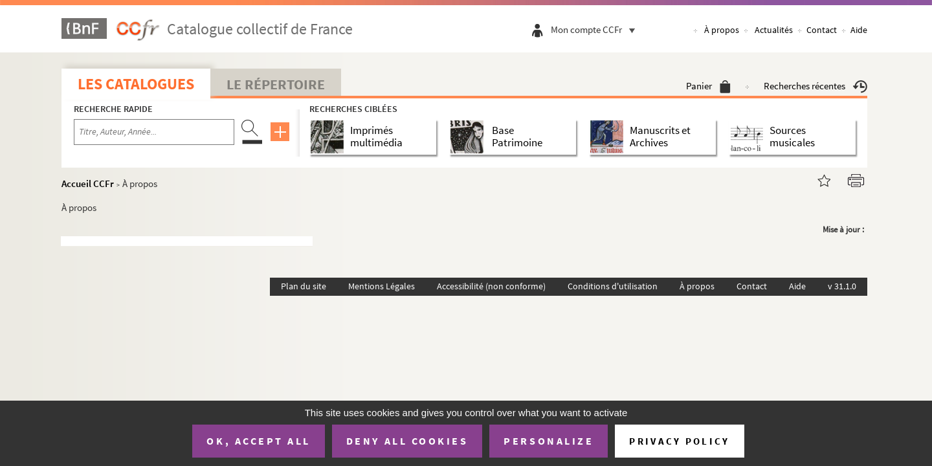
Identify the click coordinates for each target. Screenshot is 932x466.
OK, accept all (258, 440)
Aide (858, 30)
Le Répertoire (276, 84)
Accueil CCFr (87, 183)
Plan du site (303, 286)
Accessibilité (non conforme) (491, 286)
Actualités (774, 30)
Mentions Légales (381, 286)
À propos (721, 30)
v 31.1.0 (842, 286)
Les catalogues (136, 84)
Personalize (549, 440)
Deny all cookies (407, 440)
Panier (708, 86)
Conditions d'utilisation (613, 286)
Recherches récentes (815, 86)
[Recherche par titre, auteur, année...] (154, 132)
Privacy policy (679, 441)
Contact (821, 30)
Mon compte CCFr (596, 29)
